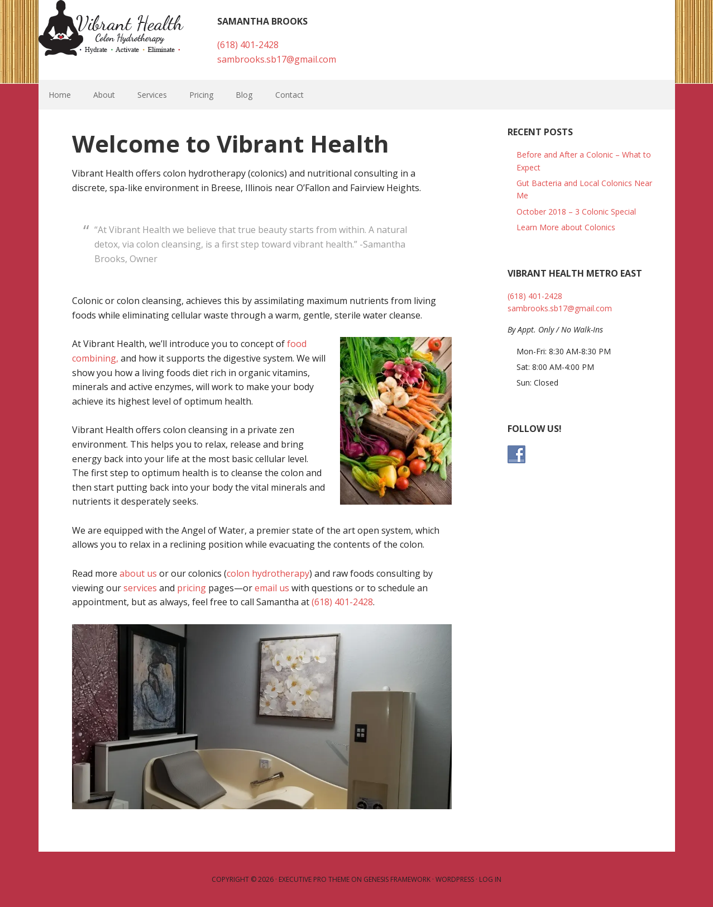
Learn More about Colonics (565, 227)
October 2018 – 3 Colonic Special (576, 211)
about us (138, 573)
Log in (490, 879)
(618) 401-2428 (248, 45)
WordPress (455, 879)
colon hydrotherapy (268, 573)
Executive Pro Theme (314, 879)
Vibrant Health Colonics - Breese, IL (111, 28)
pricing (191, 588)
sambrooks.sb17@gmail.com (276, 59)
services (140, 588)
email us (272, 588)
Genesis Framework (396, 879)
